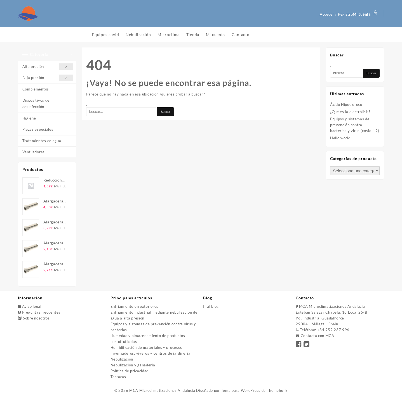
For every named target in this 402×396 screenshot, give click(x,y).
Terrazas (118, 376)
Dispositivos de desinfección (36, 103)
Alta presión (48, 66)
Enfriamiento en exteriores (134, 306)
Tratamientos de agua (41, 141)
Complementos (35, 89)
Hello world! (341, 138)
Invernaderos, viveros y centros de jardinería (151, 353)
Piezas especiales (37, 129)
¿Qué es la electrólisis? (350, 111)
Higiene (29, 118)
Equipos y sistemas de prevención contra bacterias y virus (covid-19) (354, 125)
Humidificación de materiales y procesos (146, 347)
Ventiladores (33, 152)
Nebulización (122, 359)
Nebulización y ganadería (133, 365)
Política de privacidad (130, 371)
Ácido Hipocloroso (346, 104)
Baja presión (48, 78)
